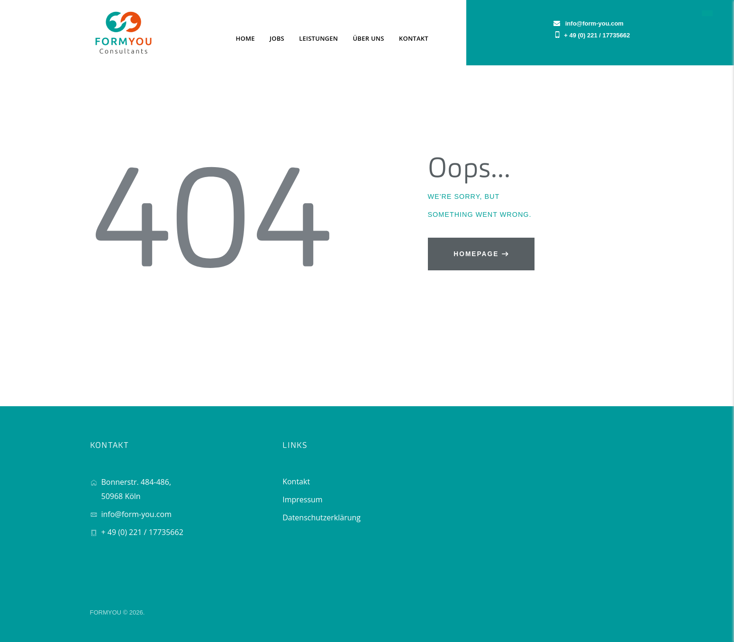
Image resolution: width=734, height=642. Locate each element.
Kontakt (296, 481)
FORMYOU (105, 612)
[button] (707, 13)
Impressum (302, 499)
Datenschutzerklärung (321, 517)
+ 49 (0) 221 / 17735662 (597, 35)
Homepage (475, 254)
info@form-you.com (136, 514)
